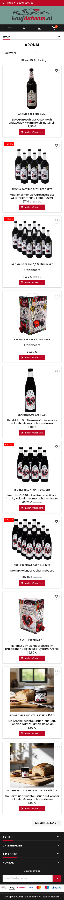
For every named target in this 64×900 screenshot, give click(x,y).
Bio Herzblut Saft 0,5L (32, 414)
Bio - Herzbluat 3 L (32, 640)
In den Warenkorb (32, 132)
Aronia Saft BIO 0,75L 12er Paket (32, 264)
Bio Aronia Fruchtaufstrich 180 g (32, 715)
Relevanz (20, 53)
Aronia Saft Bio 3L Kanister (32, 339)
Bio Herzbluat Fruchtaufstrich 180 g (32, 790)
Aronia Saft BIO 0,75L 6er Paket (32, 189)
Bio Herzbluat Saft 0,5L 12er (32, 565)
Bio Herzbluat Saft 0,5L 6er (32, 490)
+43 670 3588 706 (23, 2)
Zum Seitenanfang (47, 822)
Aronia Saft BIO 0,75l (32, 114)
